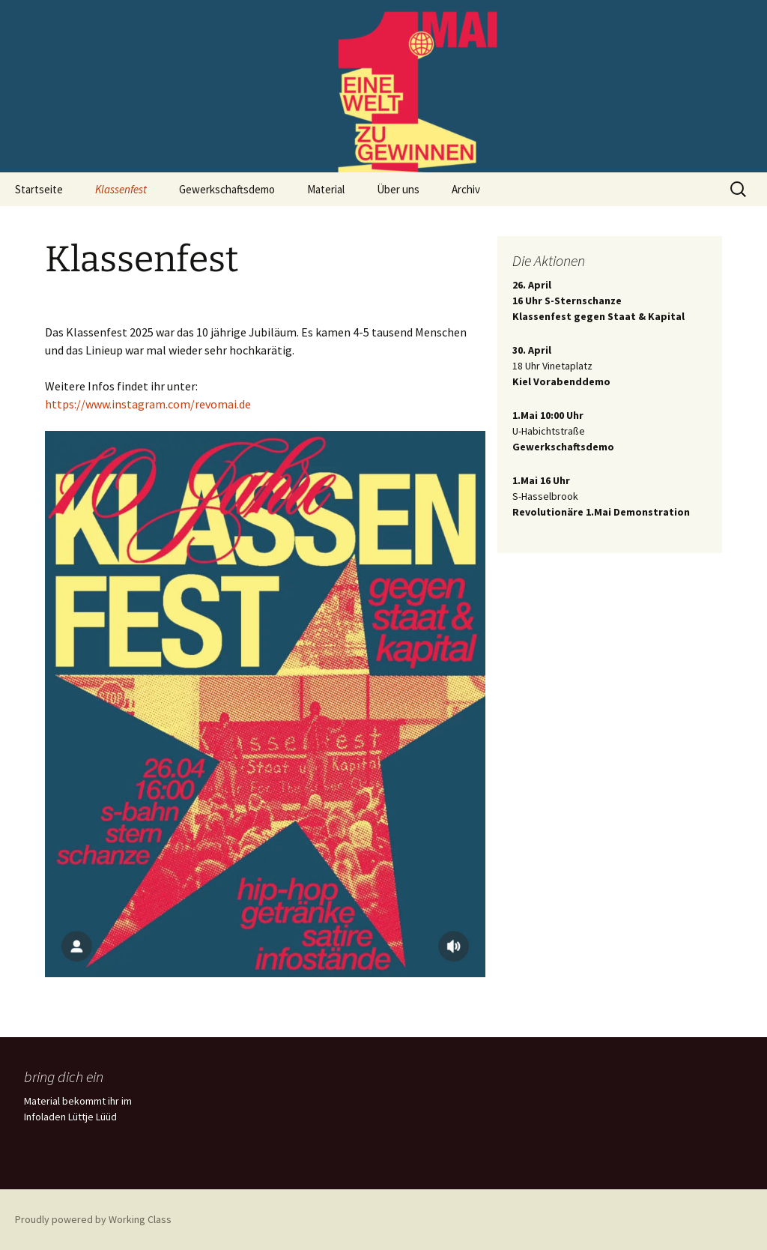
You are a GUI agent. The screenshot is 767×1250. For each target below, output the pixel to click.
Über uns (398, 189)
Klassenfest (121, 189)
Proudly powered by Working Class (93, 1219)
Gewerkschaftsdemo (227, 189)
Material (326, 189)
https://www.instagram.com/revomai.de (148, 403)
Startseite (39, 189)
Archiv (466, 189)
